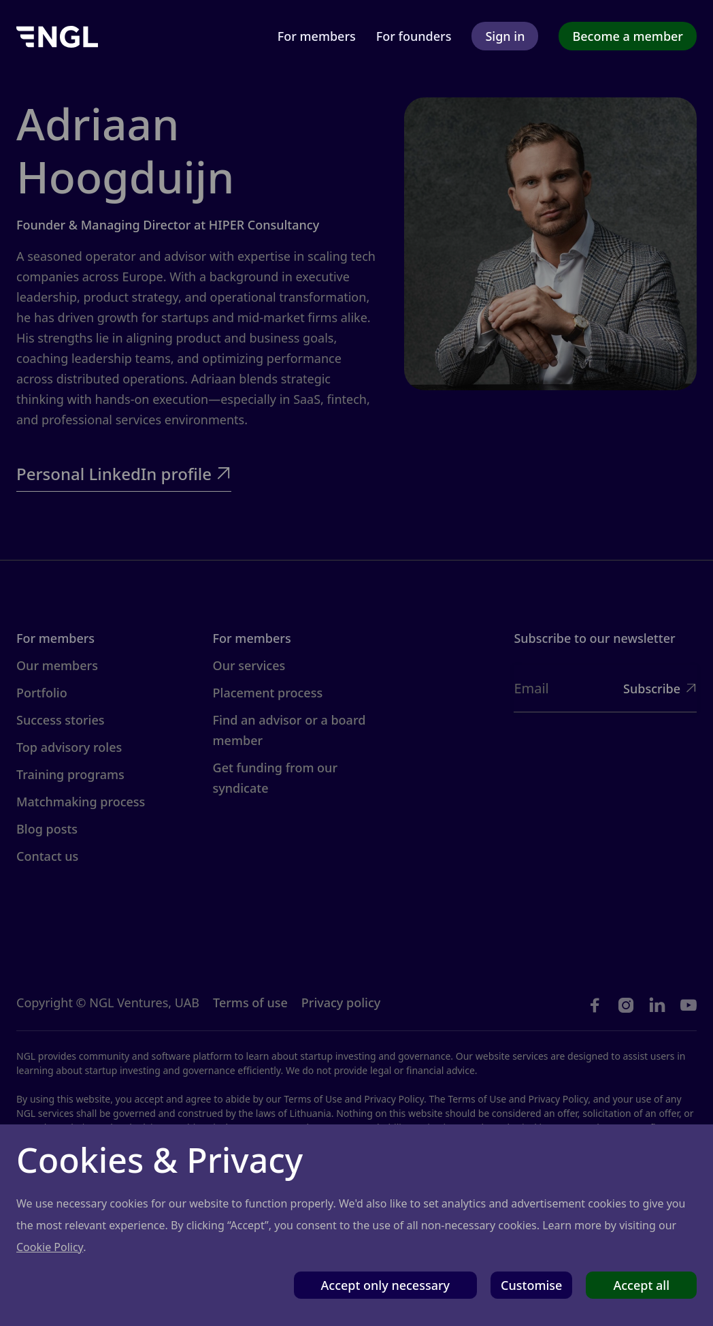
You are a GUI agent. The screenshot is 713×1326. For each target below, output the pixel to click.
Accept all (641, 1285)
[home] (57, 36)
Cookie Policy (49, 1247)
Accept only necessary (385, 1285)
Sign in (505, 36)
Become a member (627, 36)
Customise (531, 1285)
